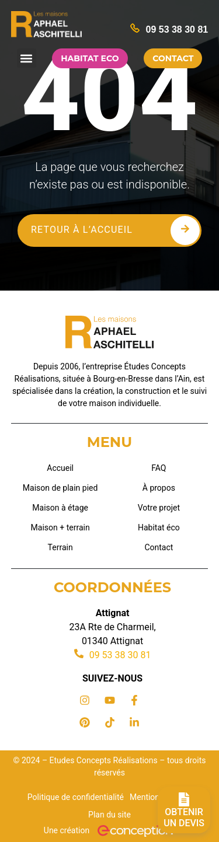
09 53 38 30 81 (176, 29)
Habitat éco (159, 527)
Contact (158, 547)
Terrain (60, 547)
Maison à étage (60, 507)
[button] (26, 58)
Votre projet (159, 507)
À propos (158, 487)
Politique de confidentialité (75, 797)
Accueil (60, 468)
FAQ (158, 468)
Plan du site (109, 814)
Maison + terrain (60, 527)
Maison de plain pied (60, 487)
